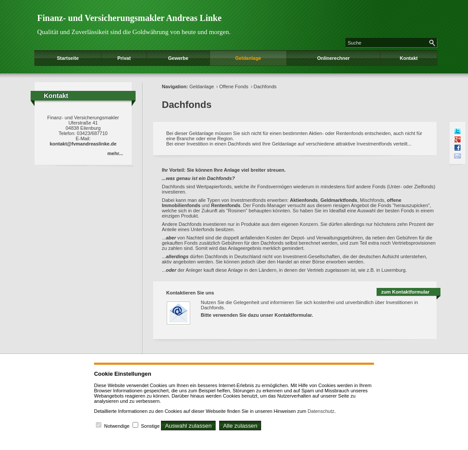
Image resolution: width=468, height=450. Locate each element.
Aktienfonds (304, 200)
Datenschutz (320, 411)
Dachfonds (265, 86)
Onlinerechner (333, 58)
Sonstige (150, 426)
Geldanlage (248, 58)
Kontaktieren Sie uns (190, 292)
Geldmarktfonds (338, 200)
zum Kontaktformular (405, 291)
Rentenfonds (225, 205)
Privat (124, 58)
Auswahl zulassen (188, 425)
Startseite (68, 58)
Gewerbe (178, 58)
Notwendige (116, 426)
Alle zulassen (240, 425)
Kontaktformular (293, 315)
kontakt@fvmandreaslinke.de (83, 143)
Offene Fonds (233, 86)
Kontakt (409, 58)
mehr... (115, 153)
